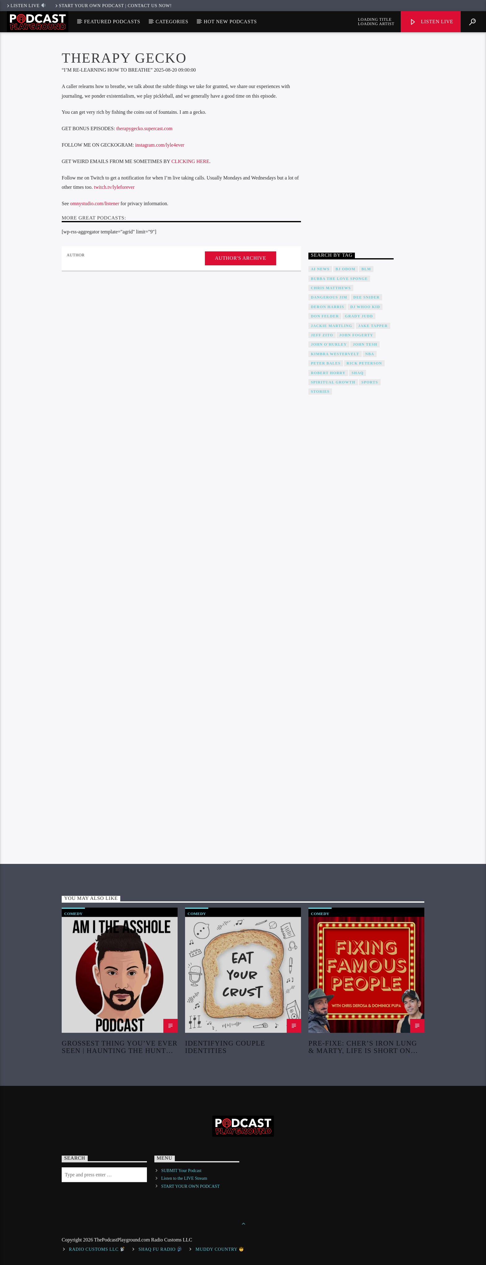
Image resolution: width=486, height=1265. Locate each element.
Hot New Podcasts (230, 21)
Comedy (73, 913)
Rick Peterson (364, 363)
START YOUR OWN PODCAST (190, 1186)
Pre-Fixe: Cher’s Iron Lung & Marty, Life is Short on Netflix (362, 1047)
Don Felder (325, 316)
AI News (320, 269)
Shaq (357, 373)
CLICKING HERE (190, 161)
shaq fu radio (160, 1249)
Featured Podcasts (112, 21)
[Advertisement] (351, 144)
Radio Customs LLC (97, 1249)
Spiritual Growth (333, 382)
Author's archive (240, 258)
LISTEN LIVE (26, 5)
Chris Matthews (331, 288)
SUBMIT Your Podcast (181, 1170)
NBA (369, 354)
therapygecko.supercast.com (143, 128)
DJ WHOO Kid (365, 307)
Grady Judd (359, 316)
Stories (320, 391)
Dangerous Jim (329, 297)
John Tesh (365, 344)
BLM (366, 269)
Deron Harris (327, 307)
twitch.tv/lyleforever (114, 187)
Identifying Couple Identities (225, 1047)
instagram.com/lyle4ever (159, 145)
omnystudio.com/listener (94, 203)
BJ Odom (346, 269)
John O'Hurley (329, 344)
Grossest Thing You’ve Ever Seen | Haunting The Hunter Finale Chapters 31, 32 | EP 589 (120, 1047)
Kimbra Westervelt (335, 354)
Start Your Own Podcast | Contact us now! (113, 5)
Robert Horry (328, 373)
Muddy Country (220, 1249)
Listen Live (431, 22)
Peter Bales (326, 363)
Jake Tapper (373, 326)
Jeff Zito (322, 335)
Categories (172, 21)
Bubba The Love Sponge (339, 278)
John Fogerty (356, 335)
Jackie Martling (331, 326)
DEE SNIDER (366, 297)
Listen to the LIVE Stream (184, 1178)
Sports (369, 382)
